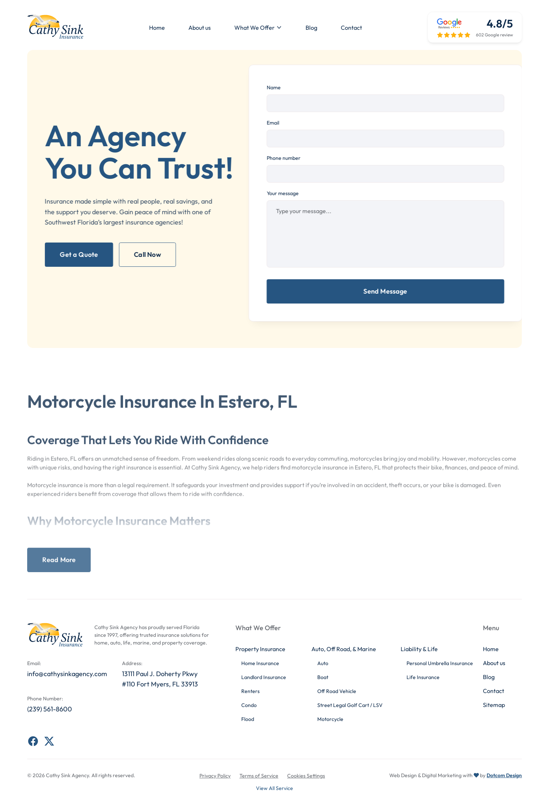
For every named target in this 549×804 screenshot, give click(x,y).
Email (277, 122)
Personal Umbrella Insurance (440, 663)
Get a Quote (74, 254)
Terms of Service (258, 775)
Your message (287, 193)
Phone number (288, 158)
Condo (249, 705)
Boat (322, 677)
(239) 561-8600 (49, 709)
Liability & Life (419, 649)
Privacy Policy (215, 775)
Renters (250, 691)
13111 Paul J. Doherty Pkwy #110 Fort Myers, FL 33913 (160, 679)
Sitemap (494, 704)
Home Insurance (260, 663)
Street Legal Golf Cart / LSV (350, 705)
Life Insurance (423, 677)
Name (278, 87)
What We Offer (254, 27)
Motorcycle (330, 719)
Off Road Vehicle (336, 691)
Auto (322, 663)
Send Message (390, 291)
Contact (351, 27)
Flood (247, 719)
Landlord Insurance (263, 677)
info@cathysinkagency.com (67, 674)
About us (199, 27)
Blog (311, 27)
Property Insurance (260, 649)
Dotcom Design (504, 775)
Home (157, 27)
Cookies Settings (306, 775)
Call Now (142, 254)
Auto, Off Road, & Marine (343, 649)
